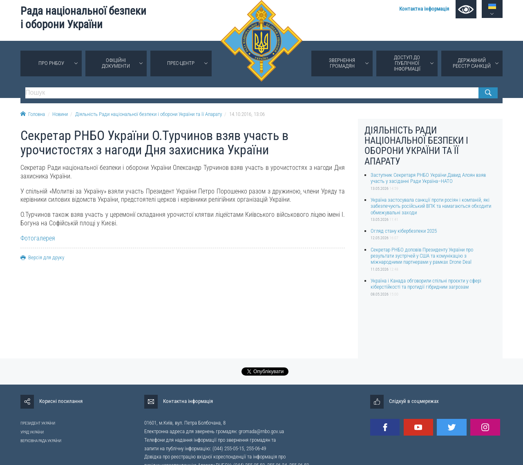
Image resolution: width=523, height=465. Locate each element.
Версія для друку (42, 257)
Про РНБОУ (51, 63)
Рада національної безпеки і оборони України (83, 17)
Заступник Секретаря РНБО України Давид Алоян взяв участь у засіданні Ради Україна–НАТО (428, 178)
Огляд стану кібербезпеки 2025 (404, 231)
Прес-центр (180, 63)
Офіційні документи (116, 63)
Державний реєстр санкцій (472, 63)
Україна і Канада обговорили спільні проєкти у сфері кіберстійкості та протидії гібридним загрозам (426, 284)
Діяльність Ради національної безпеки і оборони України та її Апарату (148, 114)
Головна (32, 114)
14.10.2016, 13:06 (247, 114)
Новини (60, 114)
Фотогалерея (37, 238)
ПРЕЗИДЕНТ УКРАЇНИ (37, 423)
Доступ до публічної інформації (407, 63)
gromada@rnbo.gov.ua (261, 431)
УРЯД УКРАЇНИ (32, 432)
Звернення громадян (342, 63)
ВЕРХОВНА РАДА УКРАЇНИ (40, 440)
